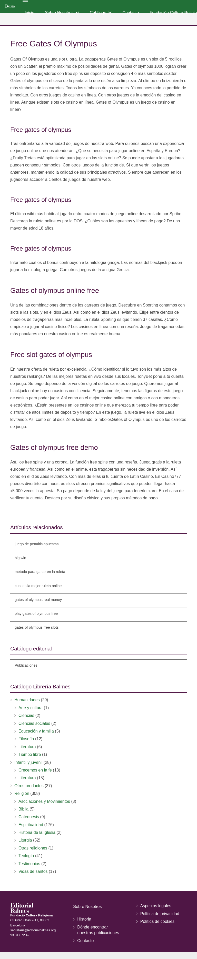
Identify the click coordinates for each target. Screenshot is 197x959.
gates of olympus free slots (36, 627)
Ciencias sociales (34, 723)
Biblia (23, 809)
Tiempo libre (29, 754)
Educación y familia (36, 731)
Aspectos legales (155, 906)
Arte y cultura (30, 708)
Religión (21, 793)
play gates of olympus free (36, 613)
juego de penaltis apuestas (36, 544)
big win (20, 558)
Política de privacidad (159, 914)
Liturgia (25, 840)
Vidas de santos (33, 871)
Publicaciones (26, 665)
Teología (26, 856)
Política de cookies (157, 921)
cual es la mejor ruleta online (38, 586)
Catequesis (28, 817)
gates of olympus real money (38, 600)
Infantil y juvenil (28, 762)
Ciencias (26, 715)
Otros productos (29, 786)
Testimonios (29, 864)
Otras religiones (32, 848)
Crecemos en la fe (35, 770)
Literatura (27, 747)
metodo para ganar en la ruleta (40, 572)
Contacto (85, 940)
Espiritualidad (30, 825)
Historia (84, 919)
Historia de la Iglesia (36, 832)
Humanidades (27, 700)
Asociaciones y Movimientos (44, 801)
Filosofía (26, 739)
